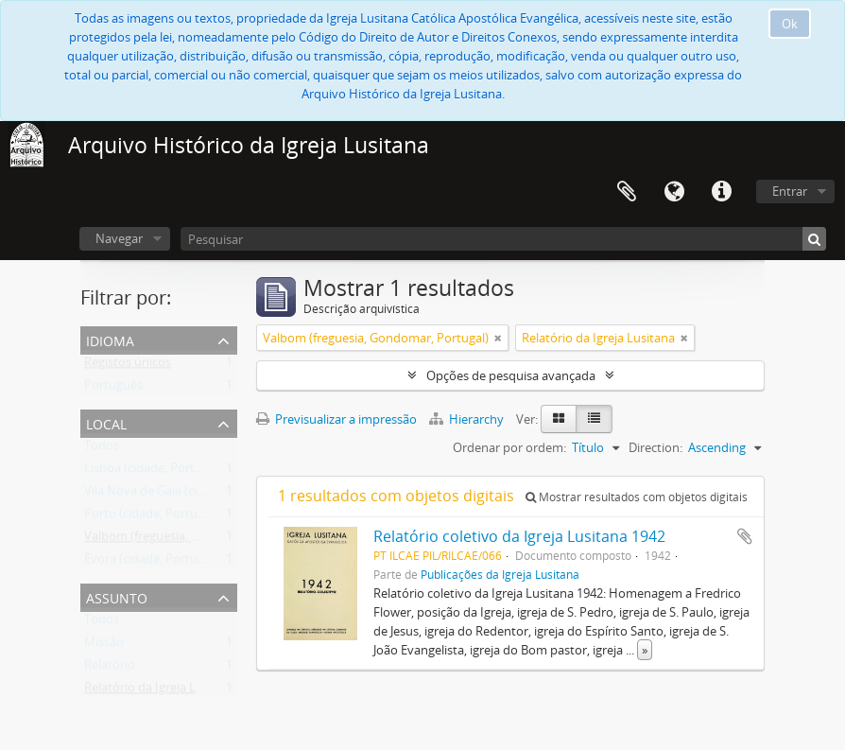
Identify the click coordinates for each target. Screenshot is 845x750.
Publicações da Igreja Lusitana (500, 574)
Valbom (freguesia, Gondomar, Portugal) (197, 540)
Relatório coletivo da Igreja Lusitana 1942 (519, 536)
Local (106, 422)
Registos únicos (127, 366)
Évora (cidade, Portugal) (150, 562)
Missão (104, 645)
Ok (790, 23)
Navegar (119, 238)
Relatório (109, 668)
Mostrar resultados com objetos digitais (637, 497)
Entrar (789, 191)
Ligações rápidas (721, 192)
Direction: (655, 447)
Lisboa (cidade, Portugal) (153, 471)
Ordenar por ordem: (509, 447)
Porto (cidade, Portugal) (150, 517)
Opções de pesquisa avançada (510, 375)
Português (113, 388)
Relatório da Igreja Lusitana (160, 691)
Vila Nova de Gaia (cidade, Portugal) (183, 494)
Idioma (674, 192)
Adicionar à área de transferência (744, 536)
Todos (101, 449)
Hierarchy (468, 418)
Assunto (116, 596)
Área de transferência (626, 192)
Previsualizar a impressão (336, 418)
